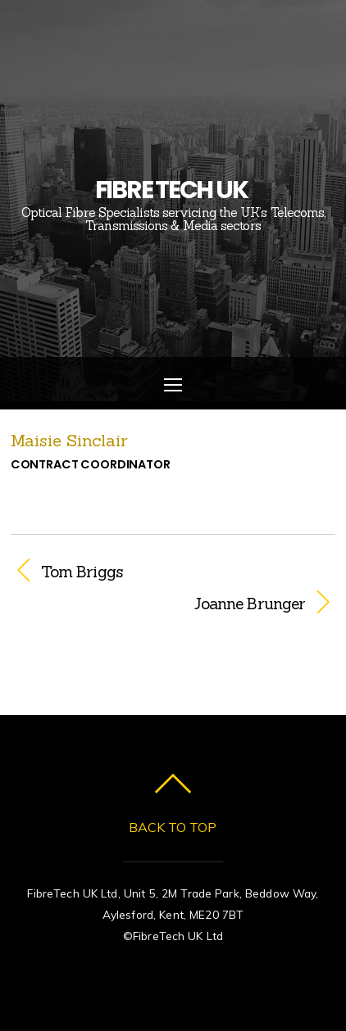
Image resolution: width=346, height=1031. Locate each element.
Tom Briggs (81, 571)
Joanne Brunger (158, 603)
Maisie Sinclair (69, 440)
